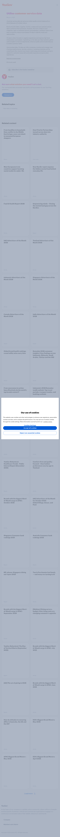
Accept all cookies (30, 428)
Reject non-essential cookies (30, 433)
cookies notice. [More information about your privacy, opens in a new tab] (47, 421)
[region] (30, 418)
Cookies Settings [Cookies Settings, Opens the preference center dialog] (30, 425)
